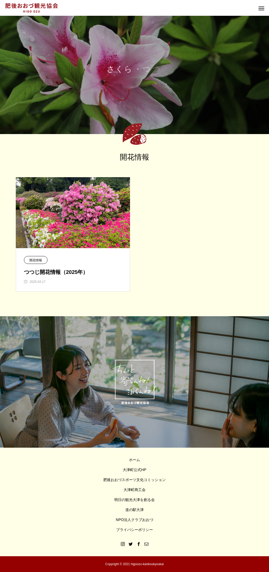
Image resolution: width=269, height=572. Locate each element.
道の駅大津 (134, 510)
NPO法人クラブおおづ (134, 520)
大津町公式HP (134, 470)
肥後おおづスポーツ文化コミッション (134, 480)
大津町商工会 (134, 490)
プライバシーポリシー (134, 530)
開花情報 (35, 260)
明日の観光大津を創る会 (134, 500)
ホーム (134, 460)
